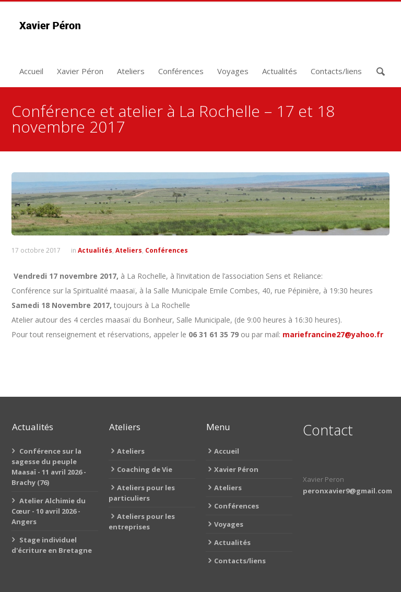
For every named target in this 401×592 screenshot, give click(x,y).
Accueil (31, 71)
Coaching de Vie (144, 469)
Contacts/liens (336, 71)
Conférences (181, 71)
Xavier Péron (80, 71)
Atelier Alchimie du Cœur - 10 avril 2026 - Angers (48, 511)
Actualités (279, 71)
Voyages (233, 71)
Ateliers (131, 71)
